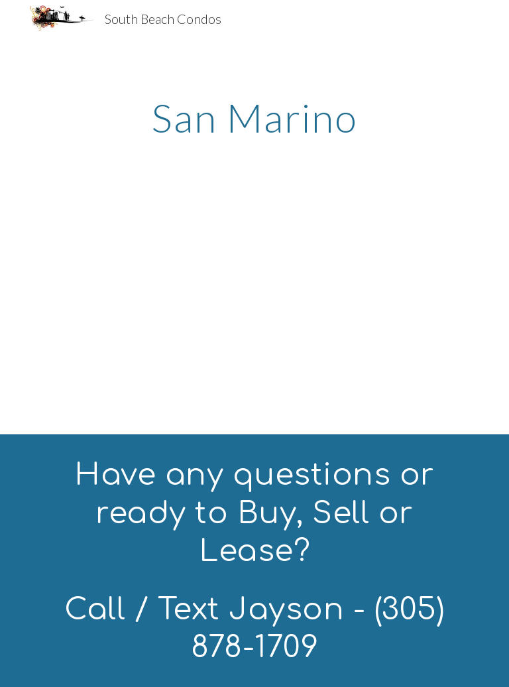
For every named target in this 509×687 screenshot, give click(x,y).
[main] (254, 117)
